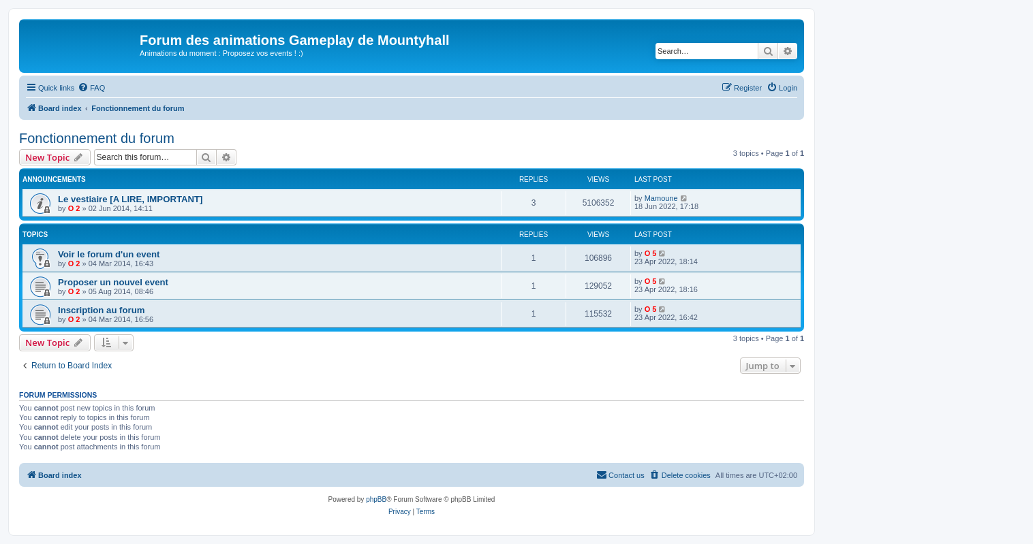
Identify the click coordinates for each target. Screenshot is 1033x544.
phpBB (376, 499)
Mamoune (661, 198)
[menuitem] (91, 88)
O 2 (74, 208)
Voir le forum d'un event (108, 254)
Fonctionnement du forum (96, 138)
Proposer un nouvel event (113, 282)
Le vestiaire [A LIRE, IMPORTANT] (130, 199)
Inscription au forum (101, 310)
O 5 (651, 253)
